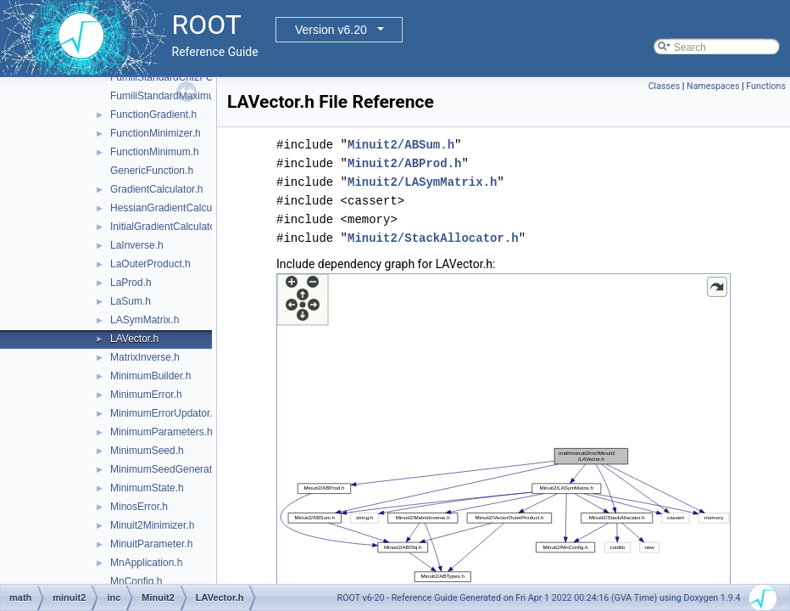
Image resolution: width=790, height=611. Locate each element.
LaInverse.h (137, 245)
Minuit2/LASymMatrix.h (422, 182)
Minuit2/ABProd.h (404, 163)
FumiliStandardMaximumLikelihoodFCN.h (204, 96)
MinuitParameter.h (151, 544)
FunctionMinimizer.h (155, 133)
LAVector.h (134, 339)
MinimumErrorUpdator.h (164, 413)
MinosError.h (139, 507)
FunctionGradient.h (153, 115)
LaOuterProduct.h (150, 264)
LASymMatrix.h (144, 320)
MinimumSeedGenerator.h (169, 469)
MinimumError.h (146, 395)
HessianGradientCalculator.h (175, 208)
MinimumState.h (147, 488)
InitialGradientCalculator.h (168, 227)
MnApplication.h (146, 563)
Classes (664, 86)
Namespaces (713, 86)
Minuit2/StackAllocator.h (433, 238)
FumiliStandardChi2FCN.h (169, 77)
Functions (766, 86)
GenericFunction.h (151, 171)
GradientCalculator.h (156, 189)
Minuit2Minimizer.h (152, 525)
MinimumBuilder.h (150, 376)
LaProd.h (131, 283)
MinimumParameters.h (161, 432)
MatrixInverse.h (145, 357)
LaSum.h (130, 301)
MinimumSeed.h (147, 451)
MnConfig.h (136, 581)
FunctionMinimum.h (154, 152)
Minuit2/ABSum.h (401, 145)
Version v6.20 (331, 29)
